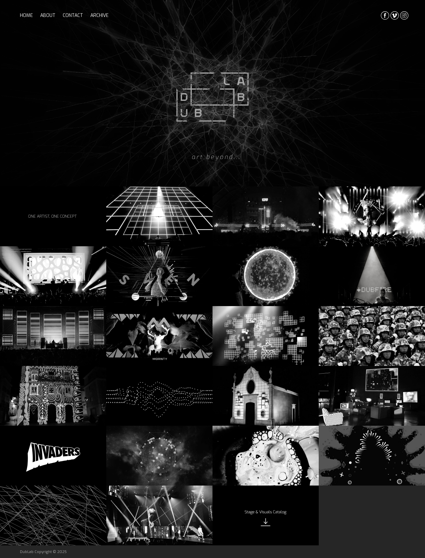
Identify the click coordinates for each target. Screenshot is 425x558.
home (26, 15)
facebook (385, 15)
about (47, 15)
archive (99, 15)
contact (73, 15)
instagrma (404, 15)
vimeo (394, 15)
